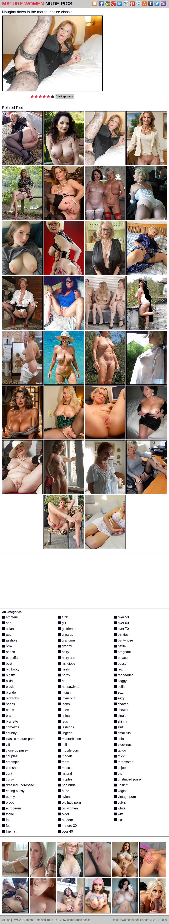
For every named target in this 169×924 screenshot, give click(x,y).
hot (62, 681)
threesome (123, 762)
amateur (10, 617)
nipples (65, 779)
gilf (62, 623)
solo (119, 739)
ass (6, 634)
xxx (118, 820)
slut (118, 727)
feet (6, 825)
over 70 (121, 629)
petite (120, 646)
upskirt (121, 785)
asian (8, 629)
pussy (120, 663)
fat (6, 820)
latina (64, 715)
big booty (10, 669)
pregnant (122, 652)
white (120, 808)
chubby (9, 733)
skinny (120, 721)
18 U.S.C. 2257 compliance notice (69, 920)
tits (118, 773)
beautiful (10, 657)
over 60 (121, 623)
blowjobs (10, 698)
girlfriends (67, 629)
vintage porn (125, 796)
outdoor (65, 820)
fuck (63, 617)
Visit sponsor (65, 96)
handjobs (66, 663)
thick (119, 756)
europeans (12, 808)
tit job (120, 768)
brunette (10, 721)
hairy (63, 652)
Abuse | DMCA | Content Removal (24, 920)
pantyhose (123, 640)
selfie (120, 686)
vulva (120, 802)
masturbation (69, 739)
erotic (8, 802)
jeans (64, 704)
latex (63, 710)
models (65, 756)
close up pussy (15, 750)
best (7, 663)
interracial (67, 698)
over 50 (121, 617)
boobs (8, 704)
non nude (67, 785)
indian (64, 692)
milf (62, 744)
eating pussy (13, 791)
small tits (122, 733)
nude (63, 791)
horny (64, 675)
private (121, 657)
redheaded (124, 675)
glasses (65, 634)
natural (65, 773)
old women (68, 808)
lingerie (65, 733)
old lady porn (69, 802)
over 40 (65, 831)
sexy (119, 698)
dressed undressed (18, 785)
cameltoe (10, 727)
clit (6, 744)
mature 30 (67, 825)
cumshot (10, 768)
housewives (68, 686)
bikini (7, 681)
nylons (64, 796)
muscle (65, 768)
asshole (9, 640)
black (8, 686)
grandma (66, 640)
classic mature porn (18, 739)
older (63, 814)
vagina (121, 791)
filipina (8, 831)
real (118, 669)
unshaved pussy (128, 779)
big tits (9, 675)
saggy (120, 681)
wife (119, 814)
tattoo (120, 750)
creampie (10, 762)
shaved (121, 704)
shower (121, 710)
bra (6, 715)
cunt (7, 773)
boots (8, 710)
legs (63, 721)
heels (64, 669)
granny (65, 646)
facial (8, 814)
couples (9, 756)
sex (118, 692)
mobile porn (68, 750)
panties (121, 634)
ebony (8, 796)
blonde (9, 692)
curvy (8, 779)
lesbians (66, 727)
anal (7, 623)
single (120, 715)
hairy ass (66, 657)
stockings (123, 744)
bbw (7, 646)
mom (63, 762)
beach (8, 652)
